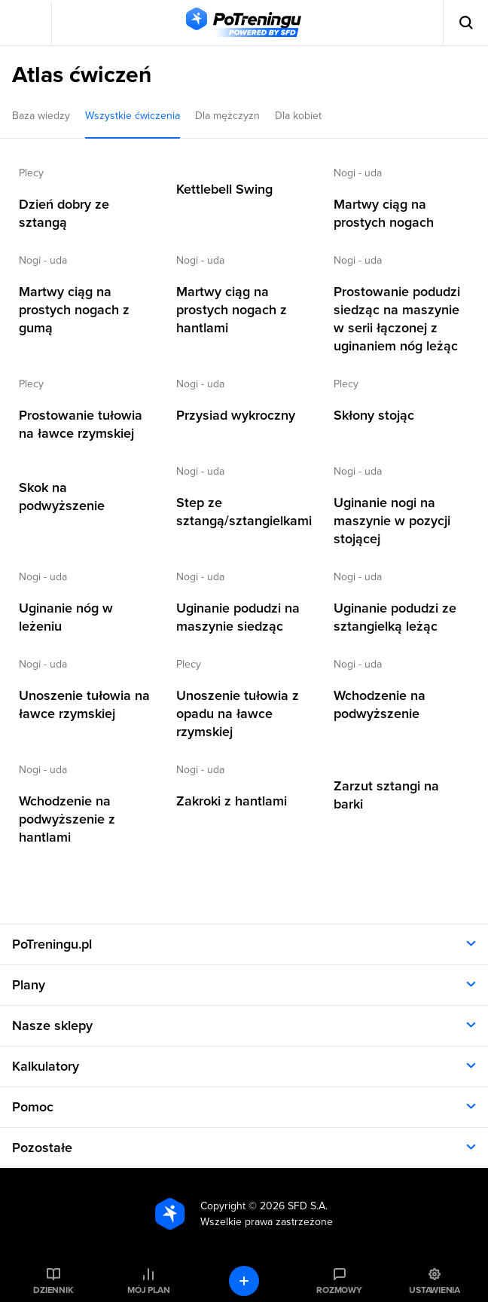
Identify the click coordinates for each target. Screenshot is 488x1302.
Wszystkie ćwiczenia (132, 115)
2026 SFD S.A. (294, 1206)
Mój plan (148, 1290)
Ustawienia (434, 1290)
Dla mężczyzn (227, 115)
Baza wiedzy (41, 115)
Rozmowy (338, 1290)
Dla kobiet (298, 115)
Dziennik (53, 1290)
